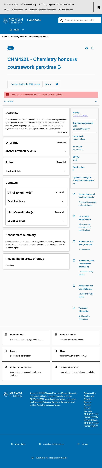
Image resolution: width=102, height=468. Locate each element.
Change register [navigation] (48, 5)
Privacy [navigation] (85, 444)
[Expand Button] (65, 151)
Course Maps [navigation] (12, 5)
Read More (62, 132)
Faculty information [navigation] (15, 10)
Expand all (61, 142)
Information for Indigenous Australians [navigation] (51, 458)
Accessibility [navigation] (20, 444)
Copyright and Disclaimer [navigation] (53, 444)
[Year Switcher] (48, 84)
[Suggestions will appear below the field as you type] (80, 20)
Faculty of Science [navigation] (80, 116)
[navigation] (13, 21)
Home (4, 37)
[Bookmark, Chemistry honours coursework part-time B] (92, 48)
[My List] (99, 7)
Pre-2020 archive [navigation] (67, 5)
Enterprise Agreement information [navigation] (42, 10)
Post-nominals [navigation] (67, 10)
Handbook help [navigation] (30, 5)
